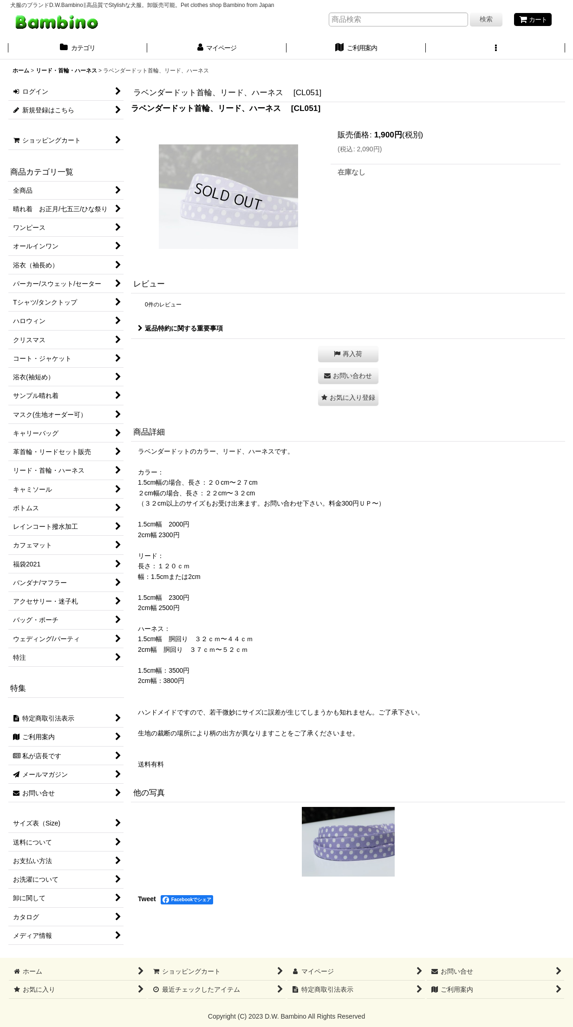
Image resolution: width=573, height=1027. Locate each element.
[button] (495, 49)
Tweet (147, 899)
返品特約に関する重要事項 (180, 328)
